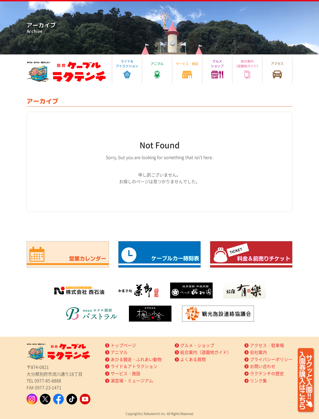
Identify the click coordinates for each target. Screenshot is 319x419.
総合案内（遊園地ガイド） (205, 352)
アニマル (119, 352)
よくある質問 (193, 359)
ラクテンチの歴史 (267, 373)
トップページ (123, 345)
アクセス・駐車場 (267, 345)
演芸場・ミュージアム (132, 380)
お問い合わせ (262, 366)
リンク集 (258, 380)
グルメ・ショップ (197, 345)
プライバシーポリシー (271, 359)
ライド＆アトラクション (134, 366)
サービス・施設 (125, 373)
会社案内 (258, 352)
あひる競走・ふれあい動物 (136, 359)
